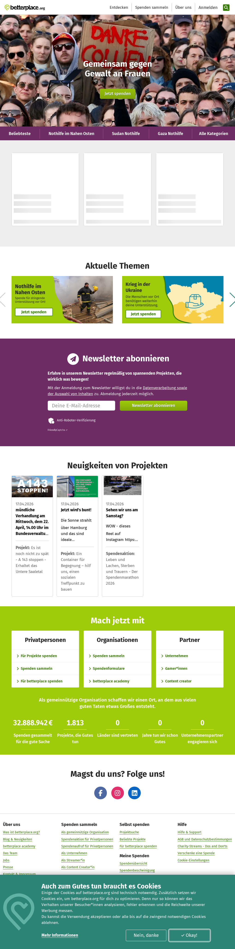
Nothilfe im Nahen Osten (71, 133)
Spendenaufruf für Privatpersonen (87, 843)
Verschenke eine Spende (196, 850)
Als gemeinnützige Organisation (85, 829)
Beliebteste (20, 133)
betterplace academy (19, 843)
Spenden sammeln (151, 7)
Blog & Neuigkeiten (17, 836)
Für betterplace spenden (138, 843)
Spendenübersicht (133, 860)
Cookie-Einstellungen (193, 857)
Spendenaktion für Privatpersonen (87, 836)
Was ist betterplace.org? (21, 829)
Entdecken (119, 7)
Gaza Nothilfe (170, 133)
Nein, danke (146, 935)
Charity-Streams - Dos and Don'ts (202, 843)
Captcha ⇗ (58, 430)
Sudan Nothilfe (126, 133)
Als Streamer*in (73, 857)
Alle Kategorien (213, 133)
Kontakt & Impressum (19, 871)
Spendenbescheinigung (137, 867)
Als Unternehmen (74, 850)
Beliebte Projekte (133, 836)
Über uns (183, 7)
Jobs (6, 857)
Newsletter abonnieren (153, 405)
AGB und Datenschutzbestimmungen (205, 836)
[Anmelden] (207, 7)
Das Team (10, 850)
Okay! (189, 935)
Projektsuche (129, 829)
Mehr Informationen (59, 935)
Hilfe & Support (189, 829)
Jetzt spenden (118, 93)
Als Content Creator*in (77, 864)
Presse (8, 864)
